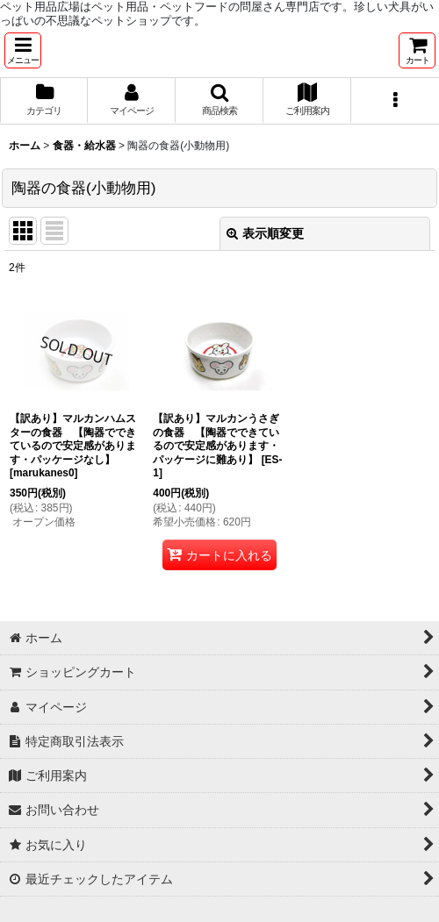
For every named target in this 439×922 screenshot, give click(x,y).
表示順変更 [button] (265, 233)
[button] (22, 50)
